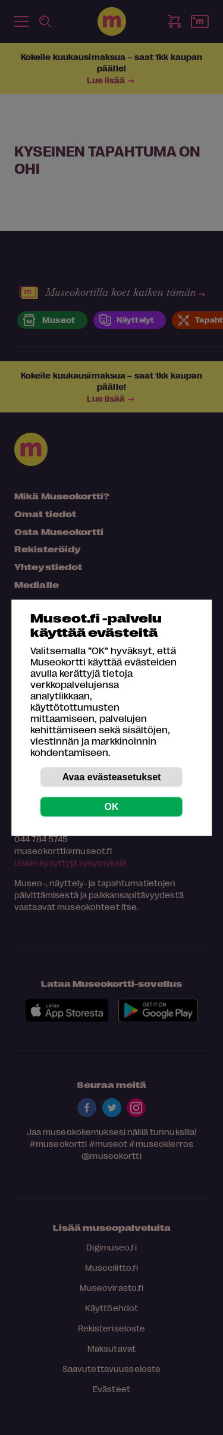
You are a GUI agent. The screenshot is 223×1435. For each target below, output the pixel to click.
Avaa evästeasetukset (111, 776)
